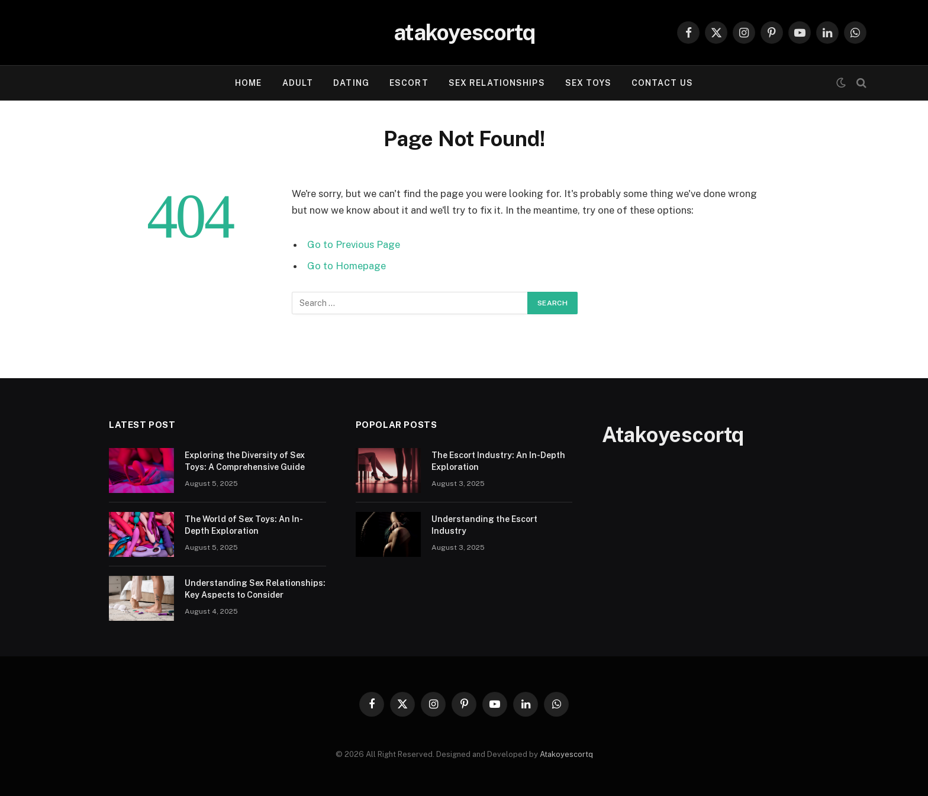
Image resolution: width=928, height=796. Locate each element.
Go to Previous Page (353, 244)
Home (248, 83)
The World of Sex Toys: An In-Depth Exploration (244, 525)
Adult (298, 83)
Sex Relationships (497, 83)
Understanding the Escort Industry (484, 525)
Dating (351, 83)
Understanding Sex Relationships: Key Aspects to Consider (255, 589)
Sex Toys (588, 83)
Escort (408, 83)
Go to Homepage (346, 266)
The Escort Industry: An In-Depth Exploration (498, 461)
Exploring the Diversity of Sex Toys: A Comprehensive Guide (245, 461)
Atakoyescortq (566, 754)
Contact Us (662, 83)
